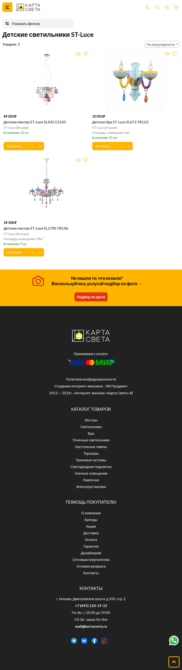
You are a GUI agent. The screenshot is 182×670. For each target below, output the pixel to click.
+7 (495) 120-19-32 (91, 605)
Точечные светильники (91, 440)
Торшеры (91, 453)
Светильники (91, 426)
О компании (91, 513)
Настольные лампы (91, 446)
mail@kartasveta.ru (91, 626)
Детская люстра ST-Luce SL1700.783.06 (36, 228)
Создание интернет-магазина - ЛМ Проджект (91, 386)
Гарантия (91, 546)
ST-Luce (16, 128)
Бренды (91, 519)
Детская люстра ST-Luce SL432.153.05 (35, 122)
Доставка (91, 533)
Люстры (91, 420)
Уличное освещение (91, 473)
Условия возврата (91, 566)
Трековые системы (91, 460)
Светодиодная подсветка (91, 466)
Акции (91, 526)
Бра (91, 433)
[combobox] (162, 44)
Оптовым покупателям (91, 559)
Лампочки (91, 480)
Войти (147, 7)
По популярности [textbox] (161, 44)
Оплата (91, 539)
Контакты (91, 573)
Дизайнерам (91, 553)
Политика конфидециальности (91, 379)
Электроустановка (91, 486)
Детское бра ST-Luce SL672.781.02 (120, 122)
